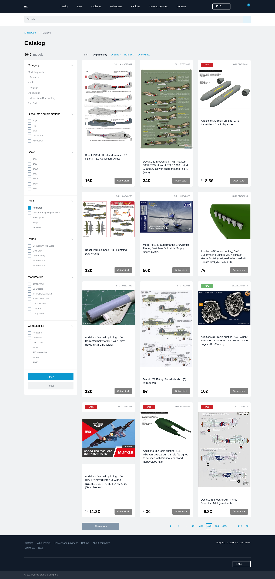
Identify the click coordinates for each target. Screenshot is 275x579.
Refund (85, 543)
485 (224, 526)
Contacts (181, 6)
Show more (101, 526)
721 (248, 526)
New (79, 6)
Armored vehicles (158, 6)
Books (31, 82)
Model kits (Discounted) (42, 98)
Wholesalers (43, 543)
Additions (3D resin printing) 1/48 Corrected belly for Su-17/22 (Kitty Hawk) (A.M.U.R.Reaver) (105, 341)
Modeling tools (36, 72)
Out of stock (123, 180)
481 (194, 526)
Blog (40, 548)
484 (217, 526)
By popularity (100, 54)
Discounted (34, 92)
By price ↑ (116, 54)
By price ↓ (129, 54)
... (186, 526)
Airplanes (96, 6)
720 (240, 526)
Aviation (34, 87)
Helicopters (116, 6)
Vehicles (135, 6)
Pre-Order (33, 103)
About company (101, 543)
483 (209, 526)
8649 (33, 54)
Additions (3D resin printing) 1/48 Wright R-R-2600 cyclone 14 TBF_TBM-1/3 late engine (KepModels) (224, 340)
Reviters (34, 77)
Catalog (64, 6)
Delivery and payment (66, 543)
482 (201, 526)
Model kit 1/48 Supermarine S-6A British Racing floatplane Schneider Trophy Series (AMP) (166, 248)
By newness (144, 54)
